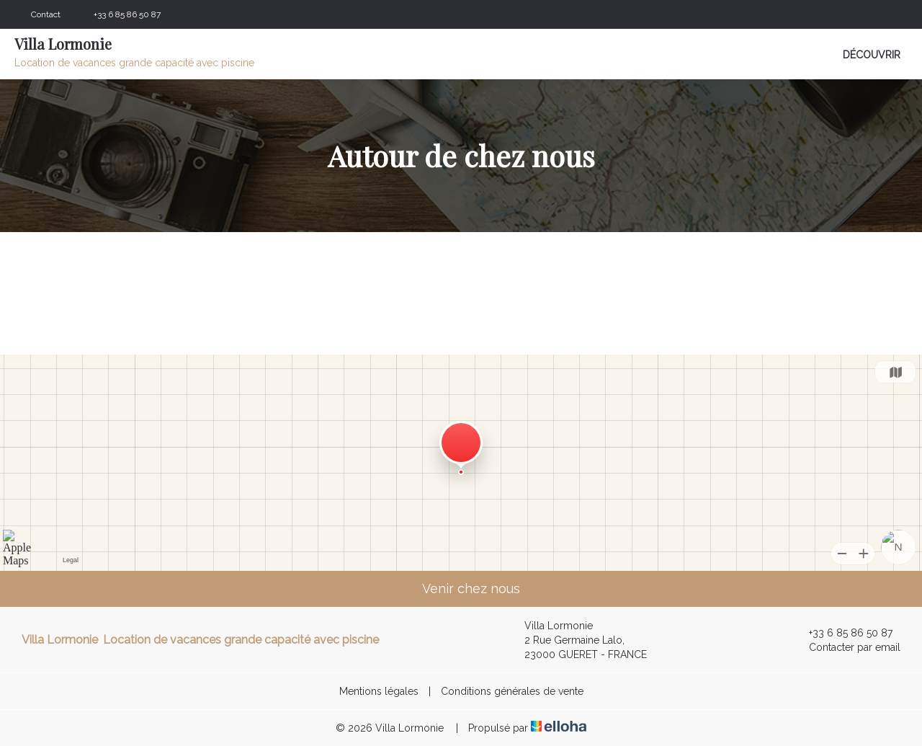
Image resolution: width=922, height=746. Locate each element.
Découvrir (871, 55)
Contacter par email (846, 647)
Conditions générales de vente (512, 691)
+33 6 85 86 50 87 (842, 632)
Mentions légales (379, 691)
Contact (46, 14)
